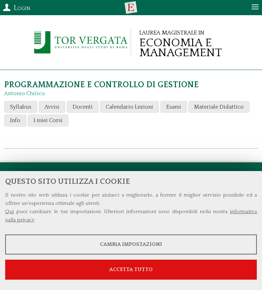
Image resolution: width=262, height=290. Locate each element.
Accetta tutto (131, 269)
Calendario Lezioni (129, 107)
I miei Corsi (48, 120)
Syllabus (20, 107)
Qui (9, 211)
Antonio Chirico (24, 93)
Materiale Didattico (219, 107)
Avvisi (52, 107)
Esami (173, 107)
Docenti (83, 107)
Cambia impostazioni (131, 244)
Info (15, 120)
